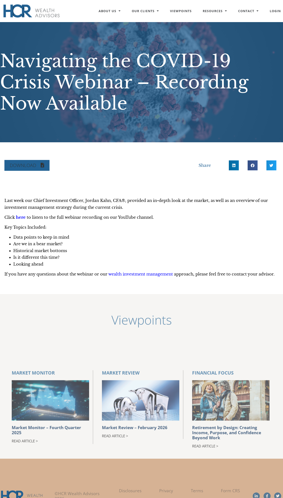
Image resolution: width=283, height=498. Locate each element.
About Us (110, 11)
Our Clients (145, 11)
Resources (215, 11)
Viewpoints (181, 11)
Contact (248, 11)
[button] (27, 165)
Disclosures (130, 491)
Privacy (166, 491)
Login (275, 11)
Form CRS (230, 491)
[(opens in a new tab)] (21, 217)
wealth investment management (140, 274)
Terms (197, 491)
